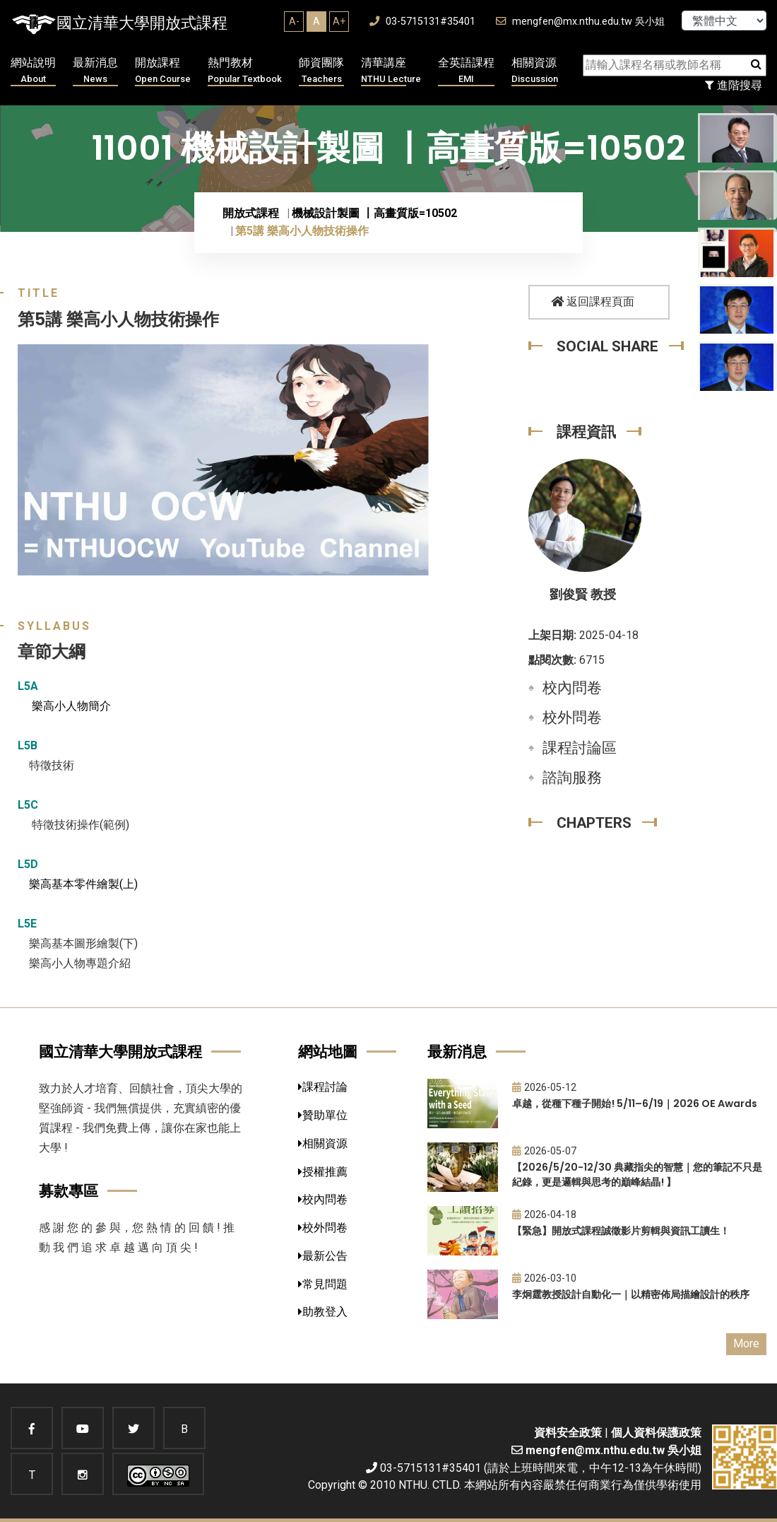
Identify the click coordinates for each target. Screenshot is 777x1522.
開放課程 (163, 71)
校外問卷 (572, 717)
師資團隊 (321, 71)
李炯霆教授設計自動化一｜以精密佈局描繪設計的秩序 (630, 1294)
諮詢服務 (572, 777)
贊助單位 (323, 1115)
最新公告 (323, 1256)
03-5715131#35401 (422, 22)
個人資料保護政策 (656, 1432)
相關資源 (534, 71)
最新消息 (95, 71)
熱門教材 (245, 71)
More (746, 1343)
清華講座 (391, 71)
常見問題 (323, 1284)
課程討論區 (579, 747)
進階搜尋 (733, 85)
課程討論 (323, 1087)
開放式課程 (251, 213)
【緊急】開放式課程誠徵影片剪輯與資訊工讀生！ (621, 1231)
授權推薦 (323, 1171)
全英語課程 (466, 71)
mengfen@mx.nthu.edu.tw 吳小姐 (580, 22)
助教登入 (323, 1311)
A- (294, 21)
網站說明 (33, 71)
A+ (339, 21)
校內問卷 (572, 687)
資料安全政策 (568, 1432)
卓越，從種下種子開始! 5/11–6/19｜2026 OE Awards (634, 1103)
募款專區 (68, 1191)
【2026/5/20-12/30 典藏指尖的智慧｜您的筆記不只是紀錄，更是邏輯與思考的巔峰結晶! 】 (637, 1174)
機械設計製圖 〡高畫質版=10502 (374, 213)
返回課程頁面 (592, 301)
